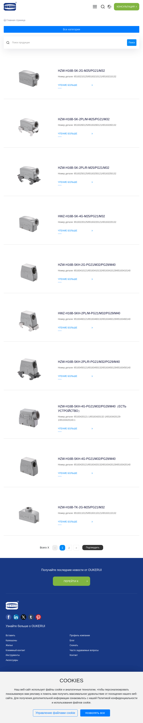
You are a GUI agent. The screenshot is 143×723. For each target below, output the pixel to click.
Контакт (74, 655)
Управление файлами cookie (55, 712)
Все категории (71, 29)
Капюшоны (11, 640)
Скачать (74, 645)
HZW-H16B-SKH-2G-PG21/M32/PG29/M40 (86, 264)
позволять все (95, 712)
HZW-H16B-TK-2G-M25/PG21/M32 (81, 507)
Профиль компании (80, 635)
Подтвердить (92, 547)
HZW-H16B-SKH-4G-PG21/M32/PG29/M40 (86, 458)
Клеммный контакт (15, 650)
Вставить (10, 635)
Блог (72, 640)
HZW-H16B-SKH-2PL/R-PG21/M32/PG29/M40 (89, 361)
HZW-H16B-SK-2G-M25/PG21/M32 (81, 70)
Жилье (9, 645)
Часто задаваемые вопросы (84, 650)
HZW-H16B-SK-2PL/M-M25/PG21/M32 (83, 119)
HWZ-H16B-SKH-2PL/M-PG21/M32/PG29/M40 (89, 313)
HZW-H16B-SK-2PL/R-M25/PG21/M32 (83, 167)
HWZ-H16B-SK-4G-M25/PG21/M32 (81, 216)
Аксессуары (12, 660)
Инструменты (13, 655)
